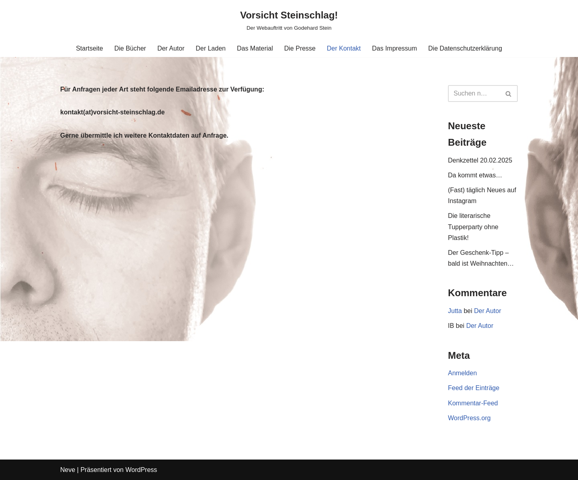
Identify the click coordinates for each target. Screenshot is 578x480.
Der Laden (210, 48)
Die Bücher (130, 48)
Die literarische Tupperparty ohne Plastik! (473, 226)
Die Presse (299, 48)
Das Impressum (394, 48)
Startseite (89, 48)
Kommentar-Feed (473, 403)
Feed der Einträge (473, 387)
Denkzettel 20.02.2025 (480, 160)
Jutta (455, 310)
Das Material (255, 48)
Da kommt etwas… (475, 175)
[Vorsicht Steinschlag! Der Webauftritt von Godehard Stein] (289, 20)
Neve (67, 469)
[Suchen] (474, 93)
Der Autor (171, 48)
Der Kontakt (343, 48)
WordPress (141, 469)
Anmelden (462, 373)
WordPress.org (469, 418)
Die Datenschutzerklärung (465, 48)
